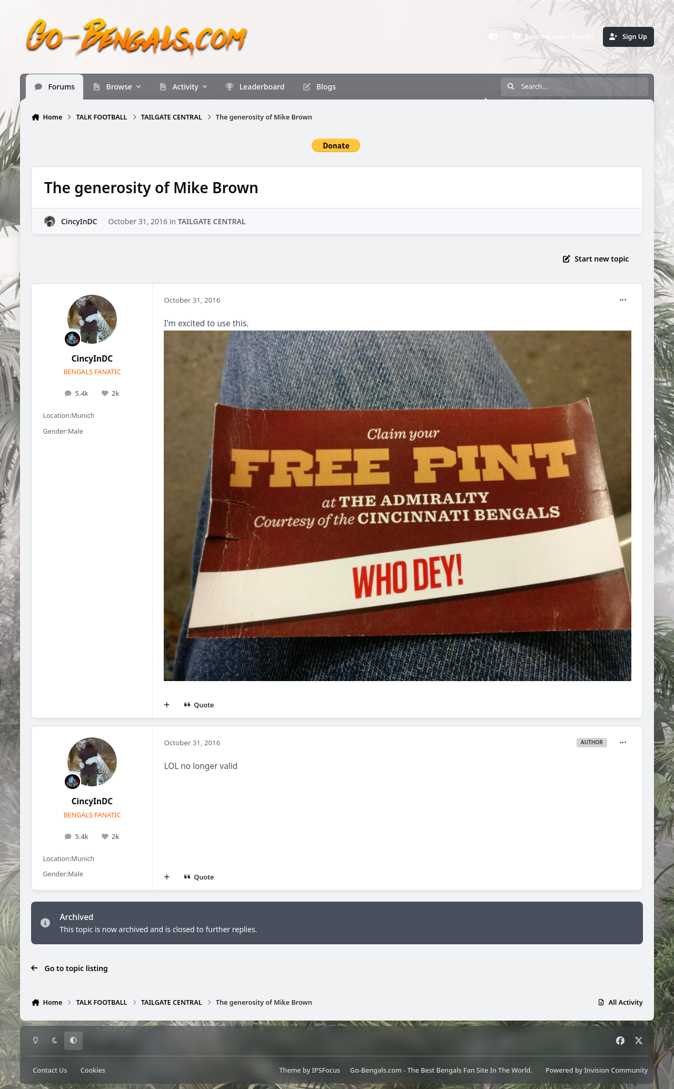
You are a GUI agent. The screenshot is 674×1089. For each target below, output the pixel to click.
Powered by (597, 1070)
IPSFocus (326, 1070)
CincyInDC (79, 221)
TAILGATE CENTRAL (212, 221)
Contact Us (50, 1070)
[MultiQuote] (167, 705)
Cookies (93, 1070)
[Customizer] (493, 37)
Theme (290, 1070)
